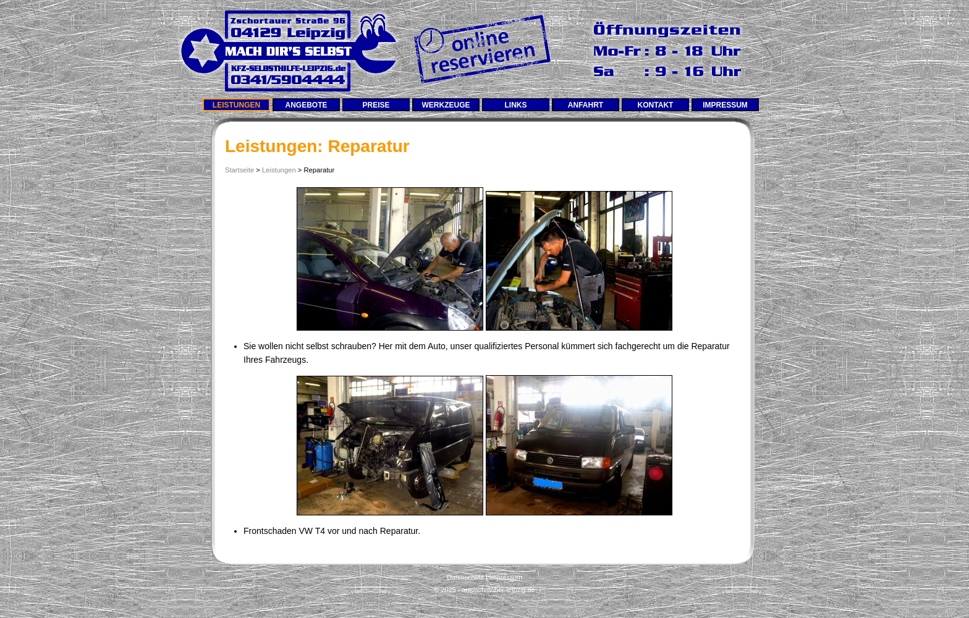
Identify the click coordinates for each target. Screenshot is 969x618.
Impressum (725, 105)
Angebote (306, 105)
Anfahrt (585, 105)
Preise (375, 105)
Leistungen (236, 105)
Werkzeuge (446, 105)
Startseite (239, 170)
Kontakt (656, 105)
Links (516, 105)
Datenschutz (465, 577)
